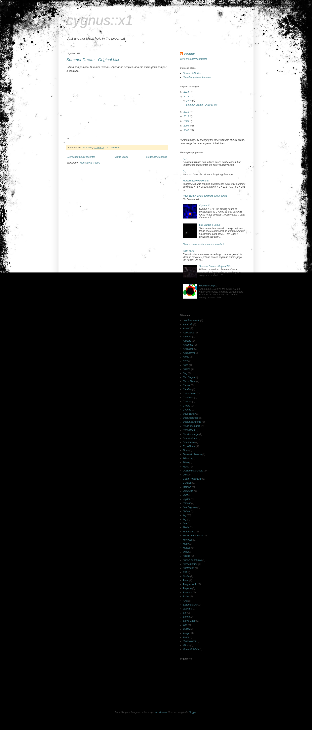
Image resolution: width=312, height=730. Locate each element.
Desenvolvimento (192, 421)
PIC (185, 572)
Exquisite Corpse (208, 285)
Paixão (186, 556)
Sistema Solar (190, 604)
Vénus (186, 645)
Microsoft (188, 539)
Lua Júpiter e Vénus (209, 224)
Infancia (187, 487)
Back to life (189, 251)
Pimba (186, 576)
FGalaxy (187, 458)
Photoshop (188, 568)
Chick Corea (189, 393)
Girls (185, 474)
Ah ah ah (187, 324)
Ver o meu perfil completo (193, 59)
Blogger (193, 712)
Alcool (186, 328)
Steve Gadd (189, 620)
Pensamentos (190, 564)
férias (186, 450)
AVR (185, 361)
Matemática (189, 531)
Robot (186, 596)
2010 (187, 116)
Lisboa (186, 511)
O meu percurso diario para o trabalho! (203, 244)
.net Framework (191, 320)
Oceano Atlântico (192, 73)
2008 (187, 125)
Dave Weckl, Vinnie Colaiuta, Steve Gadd (205, 196)
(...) (184, 158)
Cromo (186, 405)
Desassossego (191, 417)
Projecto (187, 588)
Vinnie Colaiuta (191, 649)
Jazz (185, 495)
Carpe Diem (189, 381)
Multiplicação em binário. (196, 180)
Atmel (186, 357)
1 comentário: (114, 147)
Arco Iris (187, 336)
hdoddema (161, 712)
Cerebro (187, 389)
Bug (185, 373)
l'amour (187, 503)
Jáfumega (188, 491)
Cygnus (187, 409)
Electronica (189, 442)
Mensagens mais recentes (81, 157)
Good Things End (192, 478)
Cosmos (187, 401)
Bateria (186, 369)
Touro (186, 637)
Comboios (188, 397)
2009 (187, 121)
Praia (185, 580)
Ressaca (187, 592)
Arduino (187, 340)
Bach (185, 365)
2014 (187, 91)
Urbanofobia (189, 641)
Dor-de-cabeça (191, 434)
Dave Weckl (189, 414)
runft (185, 600)
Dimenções (189, 430)
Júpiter (186, 499)
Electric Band (190, 438)
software (187, 608)
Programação (190, 584)
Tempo (186, 633)
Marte (186, 527)
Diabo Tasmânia (191, 426)
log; (185, 519)
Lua (185, 523)
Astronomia (189, 353)
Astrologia (188, 348)
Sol (184, 612)
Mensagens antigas (156, 157)
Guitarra (187, 482)
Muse (186, 543)
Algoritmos (188, 332)
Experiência (189, 446)
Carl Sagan (189, 377)
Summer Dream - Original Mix (92, 60)
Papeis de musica (192, 560)
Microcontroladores (193, 535)
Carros (186, 385)
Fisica (186, 466)
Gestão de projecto (193, 470)
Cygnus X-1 (205, 205)
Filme (186, 462)
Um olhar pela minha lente (197, 77)
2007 (187, 130)
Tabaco (187, 629)
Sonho (186, 616)
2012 (187, 96)
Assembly (188, 344)
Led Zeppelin (190, 507)
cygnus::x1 (99, 20)
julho (189, 100)
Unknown (189, 53)
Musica (186, 547)
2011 (187, 111)
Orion (186, 552)
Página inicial (121, 157)
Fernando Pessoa (192, 454)
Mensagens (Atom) (90, 162)
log (184, 515)
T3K (185, 625)
